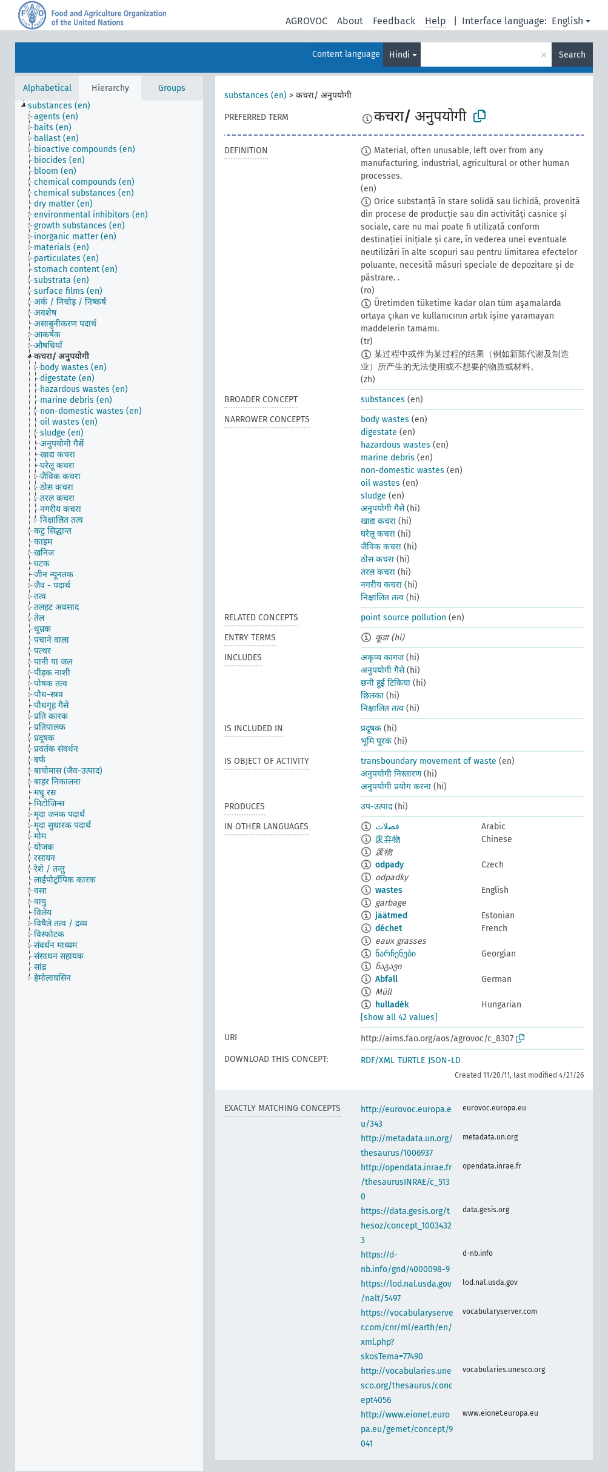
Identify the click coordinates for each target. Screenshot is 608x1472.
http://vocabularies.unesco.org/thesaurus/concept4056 (407, 1385)
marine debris (388, 458)
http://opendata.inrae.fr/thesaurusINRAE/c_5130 (406, 1182)
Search (572, 55)
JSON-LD (444, 1060)
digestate (379, 432)
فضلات (387, 826)
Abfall (386, 979)
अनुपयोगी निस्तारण (391, 774)
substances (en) (255, 95)
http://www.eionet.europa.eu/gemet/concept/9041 (407, 1429)
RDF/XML (378, 1060)
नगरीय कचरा (381, 585)
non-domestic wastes (402, 470)
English (567, 21)
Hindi (399, 55)
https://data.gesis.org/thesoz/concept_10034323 (406, 1225)
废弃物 (388, 839)
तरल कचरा (378, 572)
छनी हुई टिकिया (385, 683)
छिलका (372, 696)
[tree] (109, 786)
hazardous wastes (395, 445)
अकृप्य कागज (382, 657)
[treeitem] (64, 106)
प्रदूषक (371, 728)
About (350, 21)
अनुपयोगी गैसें (382, 508)
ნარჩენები (395, 954)
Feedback (394, 21)
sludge (373, 496)
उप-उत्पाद (376, 806)
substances (383, 399)
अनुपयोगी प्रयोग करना (396, 786)
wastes (389, 890)
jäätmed (391, 915)
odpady (389, 865)
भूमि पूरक (376, 741)
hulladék (392, 1005)
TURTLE (411, 1060)
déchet (388, 928)
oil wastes (380, 483)
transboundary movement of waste (428, 761)
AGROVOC (306, 21)
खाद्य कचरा (378, 521)
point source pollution (403, 617)
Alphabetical (47, 88)
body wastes (385, 419)
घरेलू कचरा (378, 534)
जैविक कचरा (381, 547)
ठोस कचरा (377, 559)
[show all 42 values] (399, 1017)
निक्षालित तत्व (382, 597)
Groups (171, 88)
